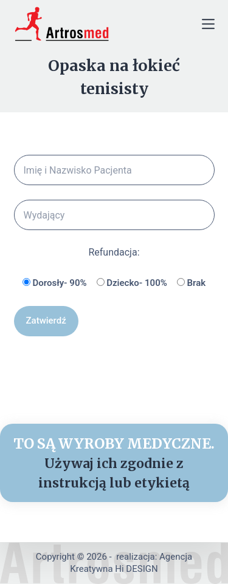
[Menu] (208, 24)
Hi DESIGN (136, 568)
